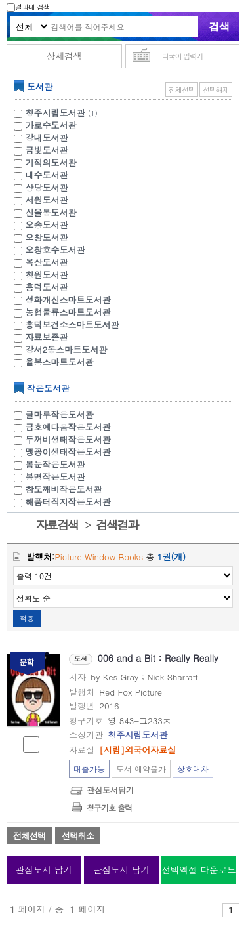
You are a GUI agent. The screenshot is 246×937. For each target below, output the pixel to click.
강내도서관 (47, 137)
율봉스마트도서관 (60, 362)
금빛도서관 (47, 150)
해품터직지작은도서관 (68, 501)
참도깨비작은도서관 (64, 489)
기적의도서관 (51, 162)
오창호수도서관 (55, 249)
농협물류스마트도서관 (68, 312)
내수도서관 (47, 175)
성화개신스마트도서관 (68, 299)
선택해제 (216, 89)
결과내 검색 (28, 7)
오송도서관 (47, 225)
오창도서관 (47, 237)
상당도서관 (47, 187)
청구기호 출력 (109, 807)
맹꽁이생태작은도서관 (68, 452)
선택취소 (78, 835)
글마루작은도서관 (60, 414)
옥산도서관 (47, 262)
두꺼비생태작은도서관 (68, 439)
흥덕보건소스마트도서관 (72, 324)
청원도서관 (47, 274)
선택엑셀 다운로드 (198, 870)
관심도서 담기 (44, 870)
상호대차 (193, 768)
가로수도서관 (51, 125)
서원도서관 (47, 200)
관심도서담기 (110, 789)
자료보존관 (47, 337)
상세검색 (64, 56)
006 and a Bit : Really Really (158, 658)
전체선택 (182, 89)
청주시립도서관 (55, 112)
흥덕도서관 (47, 287)
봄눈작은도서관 (55, 464)
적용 (27, 618)
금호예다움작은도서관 (68, 427)
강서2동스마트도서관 (67, 349)
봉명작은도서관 (55, 476)
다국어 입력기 (182, 56)
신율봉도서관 (51, 212)
